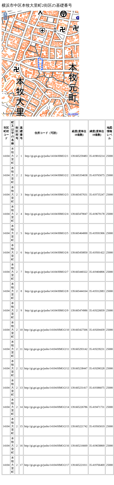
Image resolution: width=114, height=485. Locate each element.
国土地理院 (73, 114)
